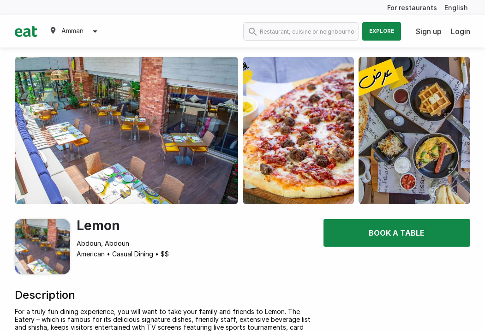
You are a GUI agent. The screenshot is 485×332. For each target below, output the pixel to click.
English (456, 8)
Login (460, 31)
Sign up (429, 31)
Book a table (397, 232)
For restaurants (412, 8)
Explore (381, 31)
